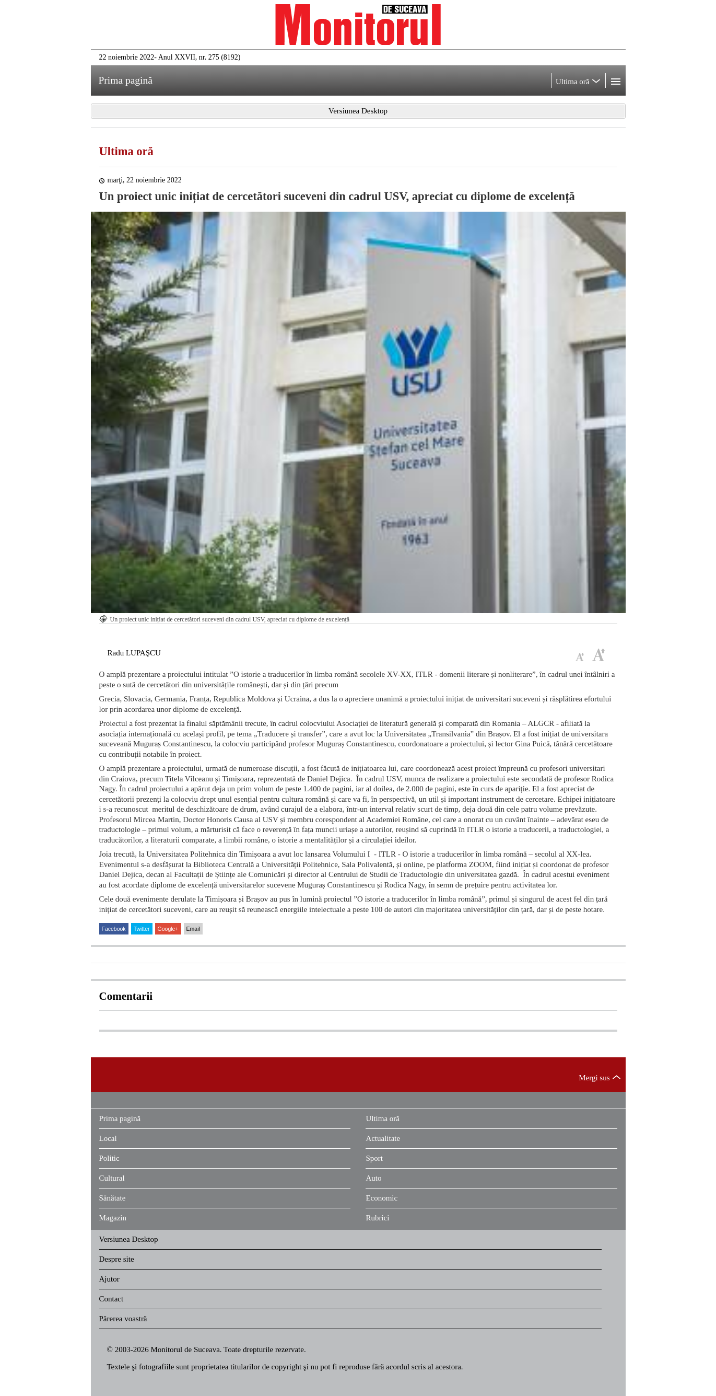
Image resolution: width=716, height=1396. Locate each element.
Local (108, 1138)
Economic (381, 1198)
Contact (111, 1299)
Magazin (112, 1218)
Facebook (114, 929)
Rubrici (377, 1218)
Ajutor (109, 1279)
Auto (373, 1178)
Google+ (168, 929)
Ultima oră (126, 151)
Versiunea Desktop (128, 1239)
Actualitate (383, 1138)
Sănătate (112, 1198)
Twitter (142, 929)
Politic (109, 1158)
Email (193, 929)
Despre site (116, 1259)
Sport (374, 1158)
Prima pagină (120, 1118)
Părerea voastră (123, 1318)
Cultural (112, 1178)
